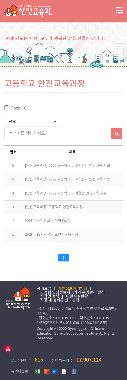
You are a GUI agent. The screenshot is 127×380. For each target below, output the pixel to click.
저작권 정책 (49, 296)
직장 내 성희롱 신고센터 (59, 300)
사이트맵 (44, 289)
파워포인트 (46, 371)
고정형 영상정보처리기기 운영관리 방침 (72, 293)
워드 (55, 371)
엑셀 (37, 371)
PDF (64, 371)
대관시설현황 (77, 296)
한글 (73, 371)
